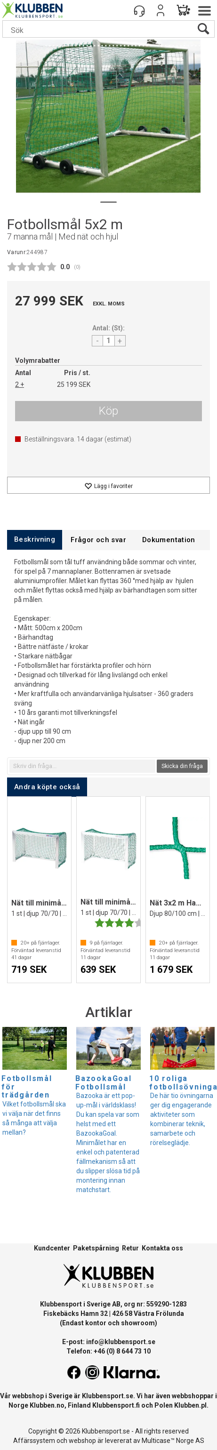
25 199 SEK (73, 384)
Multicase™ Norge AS (173, 1440)
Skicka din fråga (182, 766)
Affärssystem (34, 1440)
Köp (108, 410)
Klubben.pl (190, 1405)
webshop (82, 1440)
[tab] (34, 539)
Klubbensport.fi (116, 1405)
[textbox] (82, 766)
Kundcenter (52, 1248)
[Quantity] (108, 340)
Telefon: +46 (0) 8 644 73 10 (108, 1351)
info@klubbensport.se (120, 1342)
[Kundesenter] (139, 10)
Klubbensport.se (107, 1396)
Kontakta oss (162, 1248)
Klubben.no (47, 1405)
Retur (130, 1248)
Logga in (160, 10)
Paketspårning (96, 1248)
